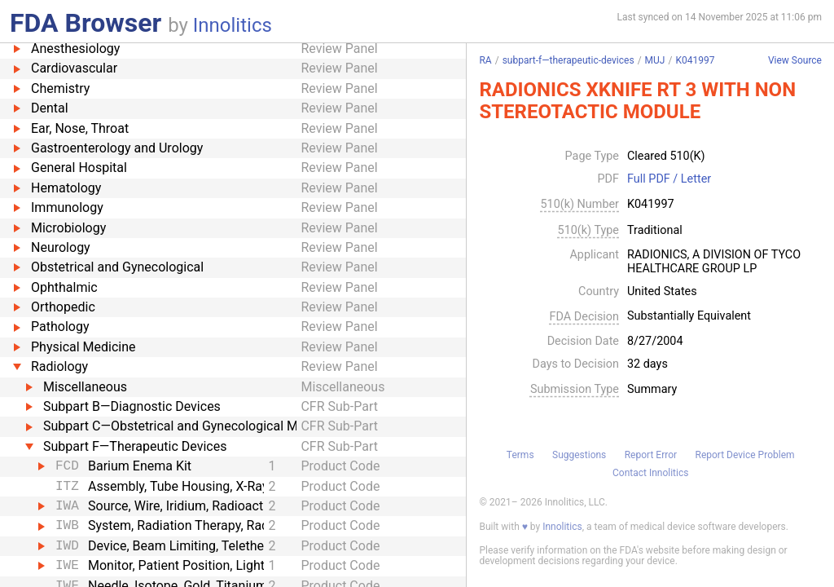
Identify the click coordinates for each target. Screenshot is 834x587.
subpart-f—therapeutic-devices (568, 60)
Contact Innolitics (650, 473)
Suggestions (579, 455)
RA (485, 60)
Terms (520, 455)
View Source (795, 60)
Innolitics (232, 25)
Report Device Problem (745, 455)
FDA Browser (85, 22)
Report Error (651, 455)
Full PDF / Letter (669, 179)
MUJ (655, 60)
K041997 (694, 60)
